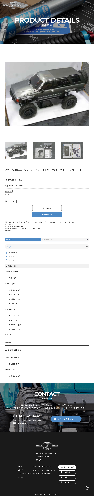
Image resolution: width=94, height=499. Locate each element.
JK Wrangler (10, 286)
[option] (47, 96)
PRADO (8, 345)
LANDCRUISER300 (12, 274)
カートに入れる (47, 211)
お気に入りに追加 (47, 217)
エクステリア (14, 297)
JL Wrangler (10, 311)
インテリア (13, 306)
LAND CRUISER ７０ (13, 352)
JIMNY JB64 (10, 372)
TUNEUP (12, 280)
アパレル (8, 337)
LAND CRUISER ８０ (13, 360)
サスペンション (15, 292)
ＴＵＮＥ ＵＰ (15, 301)
